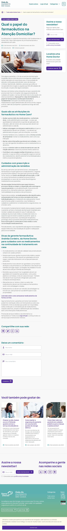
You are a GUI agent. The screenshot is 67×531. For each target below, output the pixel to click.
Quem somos (33, 5)
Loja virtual (43, 5)
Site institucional (9, 511)
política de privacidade (53, 46)
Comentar (8, 382)
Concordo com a (53, 45)
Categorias (54, 5)
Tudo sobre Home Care (13, 12)
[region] (33, 524)
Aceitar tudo (33, 527)
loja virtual (23, 316)
